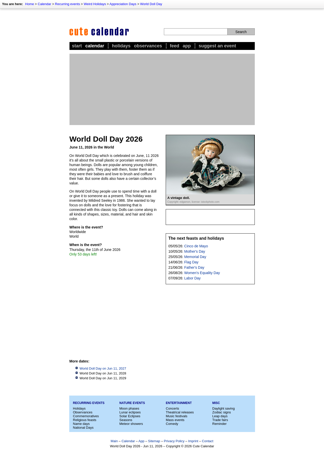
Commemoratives (86, 416)
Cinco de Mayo (196, 246)
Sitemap (154, 441)
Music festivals (177, 416)
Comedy (172, 424)
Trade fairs (220, 420)
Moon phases (129, 408)
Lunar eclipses (130, 412)
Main (114, 441)
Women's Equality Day (202, 273)
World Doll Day (151, 4)
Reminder (219, 424)
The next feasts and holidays (196, 238)
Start (77, 45)
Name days (81, 424)
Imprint (193, 441)
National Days (83, 427)
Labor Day (192, 278)
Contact (207, 441)
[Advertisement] (162, 89)
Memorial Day (195, 257)
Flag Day (191, 262)
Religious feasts (84, 420)
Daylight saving (223, 408)
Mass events (175, 420)
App (187, 45)
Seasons (125, 420)
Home (29, 4)
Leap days (220, 416)
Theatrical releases (180, 412)
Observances (148, 45)
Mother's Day (194, 251)
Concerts (172, 408)
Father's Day (194, 267)
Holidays (121, 45)
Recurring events (67, 4)
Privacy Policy (174, 441)
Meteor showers (131, 424)
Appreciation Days (122, 4)
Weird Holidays (95, 4)
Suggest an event (217, 45)
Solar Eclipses (129, 416)
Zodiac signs (221, 412)
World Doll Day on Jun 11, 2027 (103, 368)
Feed (174, 45)
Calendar (44, 4)
